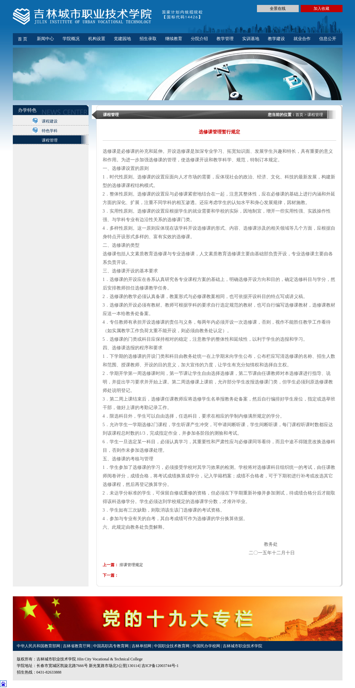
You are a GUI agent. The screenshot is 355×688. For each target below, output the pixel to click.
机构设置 (96, 38)
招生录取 (148, 38)
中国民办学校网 (206, 646)
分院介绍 (199, 38)
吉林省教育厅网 (76, 646)
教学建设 (276, 38)
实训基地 (250, 38)
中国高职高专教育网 (111, 646)
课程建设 (50, 121)
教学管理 (225, 38)
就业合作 (302, 38)
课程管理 (50, 140)
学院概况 (71, 38)
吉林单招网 (142, 646)
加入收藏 (321, 8)
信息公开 (327, 38)
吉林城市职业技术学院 (242, 646)
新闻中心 (45, 38)
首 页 (22, 38)
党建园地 (122, 38)
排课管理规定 (131, 564)
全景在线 (278, 8)
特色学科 (50, 130)
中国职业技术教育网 (172, 646)
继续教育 (173, 38)
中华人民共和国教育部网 (39, 646)
